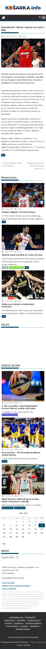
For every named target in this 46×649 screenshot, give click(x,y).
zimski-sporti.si (34, 620)
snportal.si (21, 620)
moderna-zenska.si (33, 623)
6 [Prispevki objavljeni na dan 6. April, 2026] (4, 525)
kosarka (22, 36)
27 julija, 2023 (7, 252)
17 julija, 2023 (7, 301)
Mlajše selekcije (7, 508)
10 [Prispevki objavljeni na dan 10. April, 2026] (29, 525)
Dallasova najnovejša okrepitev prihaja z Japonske (35, 166)
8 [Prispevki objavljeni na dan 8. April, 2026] (16, 525)
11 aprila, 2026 (8, 496)
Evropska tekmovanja (17, 267)
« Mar (3, 543)
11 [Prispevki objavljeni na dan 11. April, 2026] (35, 525)
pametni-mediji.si (23, 629)
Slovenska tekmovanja (9, 415)
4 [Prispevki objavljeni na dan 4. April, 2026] (35, 521)
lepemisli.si (34, 626)
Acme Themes (24, 645)
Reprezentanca (20, 508)
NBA (3, 155)
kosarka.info (30, 617)
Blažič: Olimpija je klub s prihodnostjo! (12, 164)
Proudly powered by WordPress (14, 642)
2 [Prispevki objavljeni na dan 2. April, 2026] (23, 521)
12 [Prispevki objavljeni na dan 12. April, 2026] (42, 525)
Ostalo (4, 461)
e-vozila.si (24, 626)
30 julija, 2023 (7, 209)
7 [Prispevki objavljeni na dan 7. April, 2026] (10, 525)
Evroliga (5, 267)
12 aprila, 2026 (8, 403)
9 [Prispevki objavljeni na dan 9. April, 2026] (23, 525)
